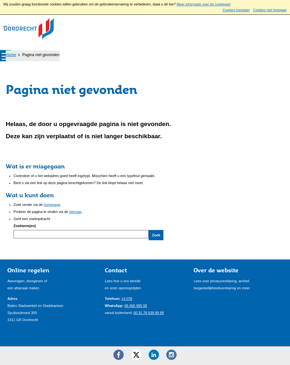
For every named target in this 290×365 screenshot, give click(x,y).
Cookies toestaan (236, 10)
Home (11, 55)
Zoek (156, 235)
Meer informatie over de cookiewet (203, 4)
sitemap (75, 212)
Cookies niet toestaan (270, 10)
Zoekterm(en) (24, 226)
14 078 (126, 299)
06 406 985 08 (135, 306)
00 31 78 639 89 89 (148, 313)
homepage (52, 205)
